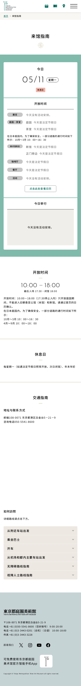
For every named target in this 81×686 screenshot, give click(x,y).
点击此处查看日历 (40, 188)
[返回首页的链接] (9, 6)
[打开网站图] (73, 6)
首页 (6, 15)
